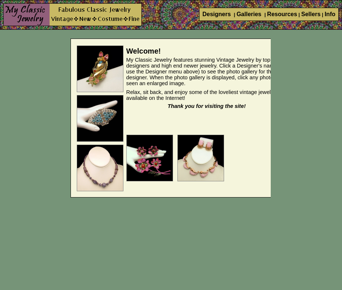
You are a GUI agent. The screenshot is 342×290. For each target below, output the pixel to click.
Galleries (250, 14)
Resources (282, 14)
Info (330, 14)
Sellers (310, 14)
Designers (217, 14)
